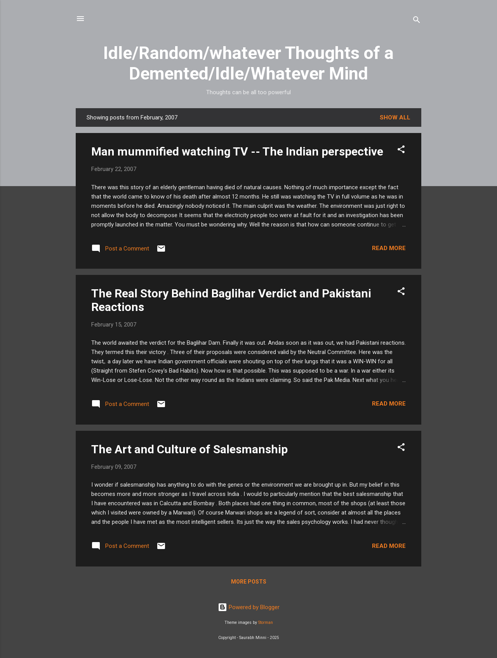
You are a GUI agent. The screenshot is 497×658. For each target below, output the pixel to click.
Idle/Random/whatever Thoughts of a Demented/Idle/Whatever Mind (248, 63)
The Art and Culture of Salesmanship (189, 449)
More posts (248, 582)
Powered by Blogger (249, 607)
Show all (395, 117)
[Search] (416, 21)
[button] (401, 151)
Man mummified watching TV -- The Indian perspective (237, 151)
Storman (265, 622)
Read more (389, 248)
